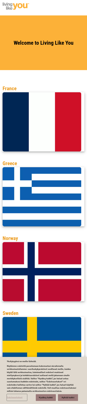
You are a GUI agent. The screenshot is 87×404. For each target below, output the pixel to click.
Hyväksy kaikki (46, 399)
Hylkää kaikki (68, 399)
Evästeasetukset (14, 399)
